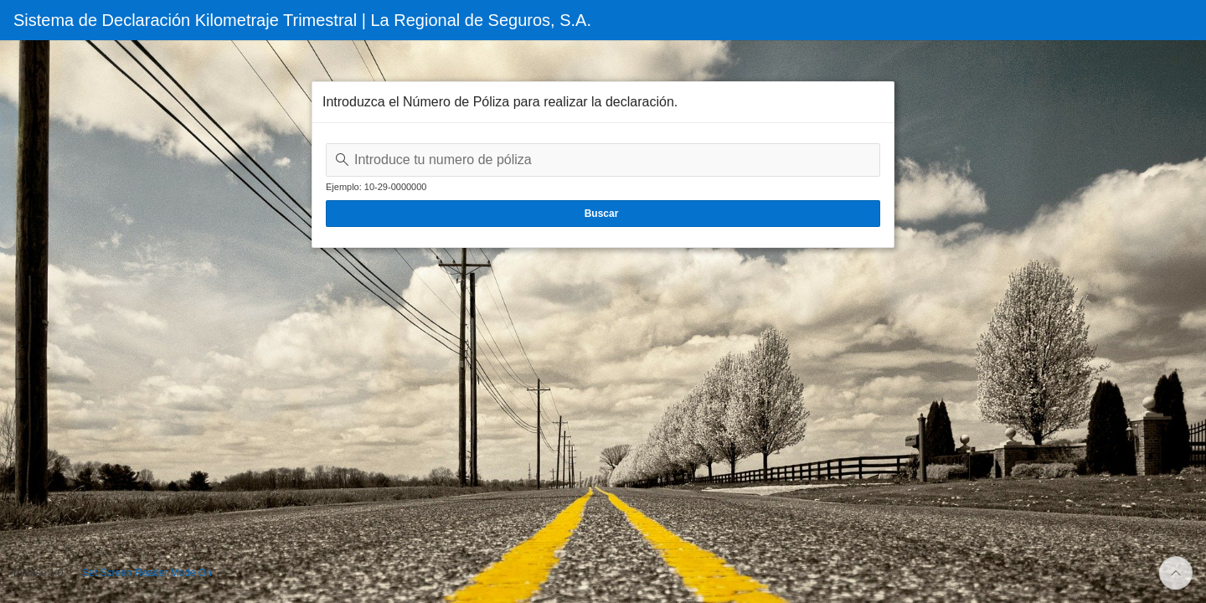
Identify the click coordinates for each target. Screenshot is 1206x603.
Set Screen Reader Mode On (147, 573)
